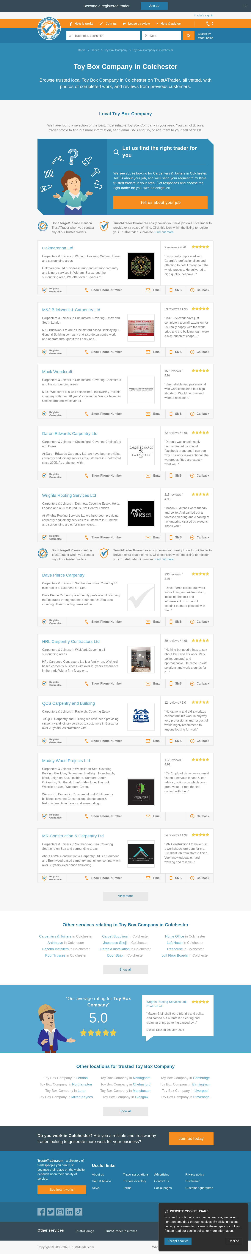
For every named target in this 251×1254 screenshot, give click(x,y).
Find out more (164, 232)
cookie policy (196, 1230)
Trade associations (136, 1174)
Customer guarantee (199, 1188)
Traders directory (134, 1181)
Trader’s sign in (204, 15)
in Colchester (65, 936)
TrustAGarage (84, 1231)
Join (154, 5)
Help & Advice (101, 1181)
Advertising (161, 1174)
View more (125, 896)
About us (98, 1174)
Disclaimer (192, 1181)
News (96, 1188)
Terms (127, 1188)
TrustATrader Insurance (121, 1231)
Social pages (163, 1188)
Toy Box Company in (66, 1078)
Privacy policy (194, 1174)
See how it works (61, 1189)
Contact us (161, 1181)
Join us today (191, 1138)
